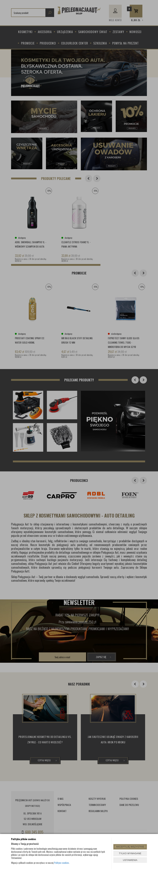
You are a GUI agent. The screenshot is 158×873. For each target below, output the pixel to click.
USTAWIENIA (130, 860)
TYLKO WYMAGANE (130, 853)
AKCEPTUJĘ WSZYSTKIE (130, 846)
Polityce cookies (61, 863)
